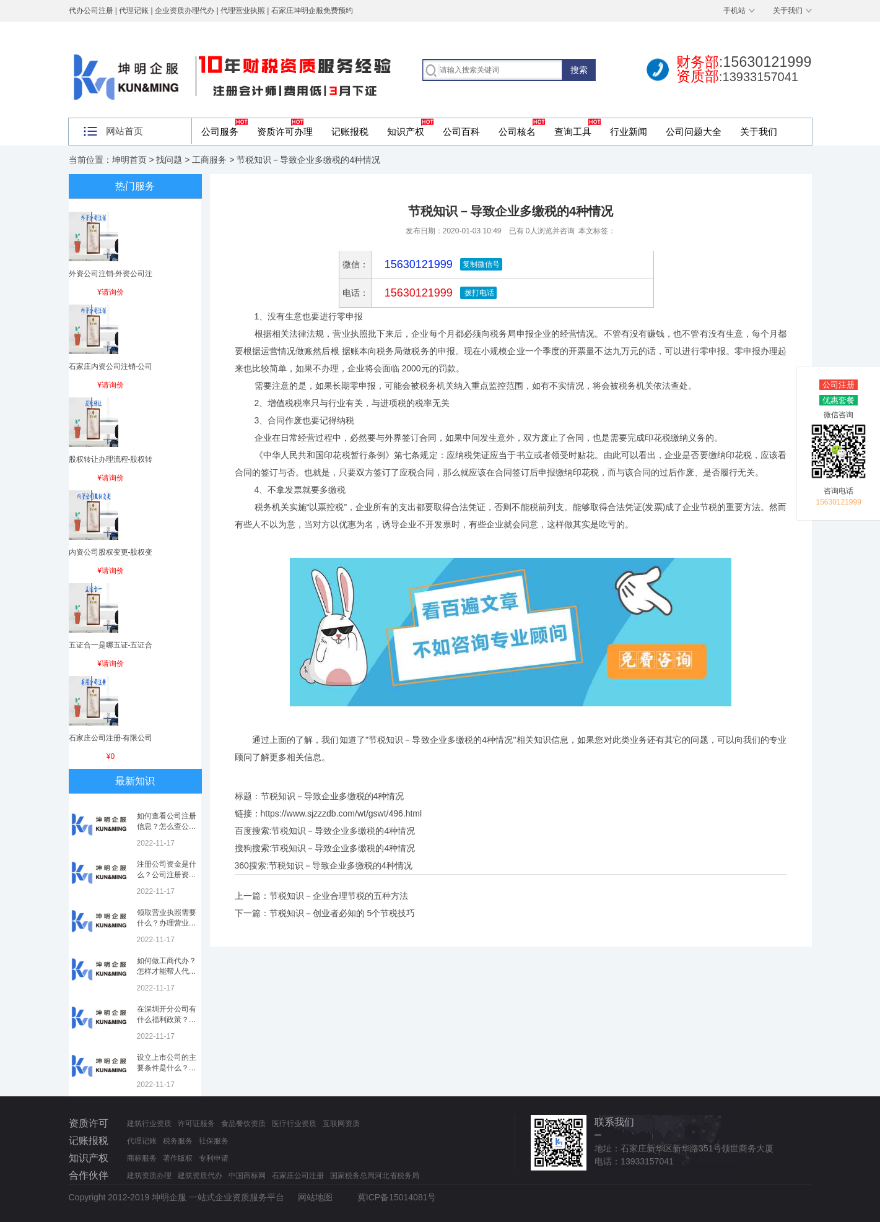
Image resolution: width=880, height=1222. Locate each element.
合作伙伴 (88, 1175)
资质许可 (88, 1123)
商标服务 (142, 1158)
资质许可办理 (285, 131)
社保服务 (214, 1141)
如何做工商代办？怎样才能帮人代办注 (166, 971)
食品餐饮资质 (243, 1123)
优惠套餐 (838, 400)
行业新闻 (628, 131)
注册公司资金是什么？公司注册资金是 (166, 875)
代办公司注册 (91, 10)
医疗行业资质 (294, 1123)
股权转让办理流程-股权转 (111, 459)
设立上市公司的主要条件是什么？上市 (166, 1068)
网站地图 (315, 1197)
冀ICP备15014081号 (397, 1197)
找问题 (169, 160)
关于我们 (788, 10)
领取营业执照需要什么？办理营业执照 (166, 923)
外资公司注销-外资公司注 (111, 273)
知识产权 (405, 131)
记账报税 (349, 131)
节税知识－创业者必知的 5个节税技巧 (342, 913)
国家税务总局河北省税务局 (374, 1175)
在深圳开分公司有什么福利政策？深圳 (166, 1019)
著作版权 (178, 1158)
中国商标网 (247, 1175)
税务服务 (178, 1141)
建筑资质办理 (149, 1175)
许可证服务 (196, 1123)
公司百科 (461, 131)
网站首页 (124, 131)
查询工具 (572, 131)
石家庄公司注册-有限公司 (111, 738)
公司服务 (219, 131)
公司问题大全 (693, 131)
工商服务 (209, 160)
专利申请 (214, 1158)
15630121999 (417, 293)
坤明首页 (129, 160)
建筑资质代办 (200, 1175)
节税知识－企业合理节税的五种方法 (338, 896)
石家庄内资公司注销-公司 (111, 366)
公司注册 (838, 384)
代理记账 (142, 1141)
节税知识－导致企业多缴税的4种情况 (343, 831)
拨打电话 (478, 292)
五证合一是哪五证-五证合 (111, 645)
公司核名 (517, 131)
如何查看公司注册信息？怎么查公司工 (166, 826)
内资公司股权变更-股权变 (111, 552)
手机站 (734, 10)
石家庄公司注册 (298, 1175)
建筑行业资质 (149, 1123)
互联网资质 (341, 1123)
